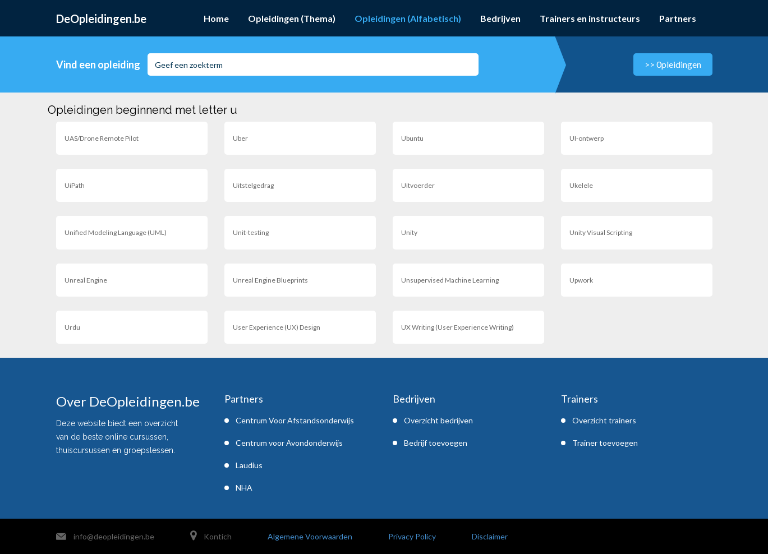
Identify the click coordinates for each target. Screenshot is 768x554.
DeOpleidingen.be (101, 18)
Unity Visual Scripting (600, 232)
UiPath (75, 185)
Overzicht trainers (604, 420)
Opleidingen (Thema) (291, 18)
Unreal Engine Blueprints (270, 280)
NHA (244, 487)
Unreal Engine (86, 280)
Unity (409, 232)
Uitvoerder (418, 185)
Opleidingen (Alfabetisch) (408, 18)
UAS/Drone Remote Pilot (102, 138)
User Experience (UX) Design (276, 327)
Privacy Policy (412, 536)
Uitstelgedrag (253, 185)
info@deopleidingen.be (113, 536)
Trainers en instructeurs (590, 18)
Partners (677, 18)
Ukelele (581, 185)
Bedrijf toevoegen (435, 442)
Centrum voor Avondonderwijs (289, 442)
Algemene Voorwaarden (310, 536)
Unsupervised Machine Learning (450, 280)
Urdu (72, 327)
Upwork (581, 280)
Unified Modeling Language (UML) (116, 232)
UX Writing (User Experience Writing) (457, 327)
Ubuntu (412, 138)
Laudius (249, 465)
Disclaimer (490, 536)
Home (216, 18)
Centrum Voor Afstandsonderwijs (295, 420)
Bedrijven (500, 18)
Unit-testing (251, 232)
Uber (240, 138)
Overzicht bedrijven (438, 420)
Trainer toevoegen (605, 442)
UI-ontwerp (586, 138)
